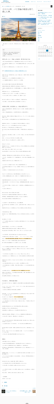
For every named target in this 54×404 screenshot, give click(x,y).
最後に (4, 55)
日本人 (4, 16)
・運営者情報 (27, 1)
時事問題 (5, 382)
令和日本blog (5, 1)
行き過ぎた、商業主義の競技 (7, 54)
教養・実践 (40, 32)
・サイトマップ (39, 1)
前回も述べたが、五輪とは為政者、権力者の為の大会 (11, 52)
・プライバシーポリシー (47, 1)
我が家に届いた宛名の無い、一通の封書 (45, 15)
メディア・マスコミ (41, 30)
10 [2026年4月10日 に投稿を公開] (47, 50)
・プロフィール (32, 1)
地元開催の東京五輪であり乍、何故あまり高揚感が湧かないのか (16, 70)
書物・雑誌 (40, 37)
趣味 (39, 40)
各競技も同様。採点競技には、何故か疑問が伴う (10, 53)
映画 (39, 33)
